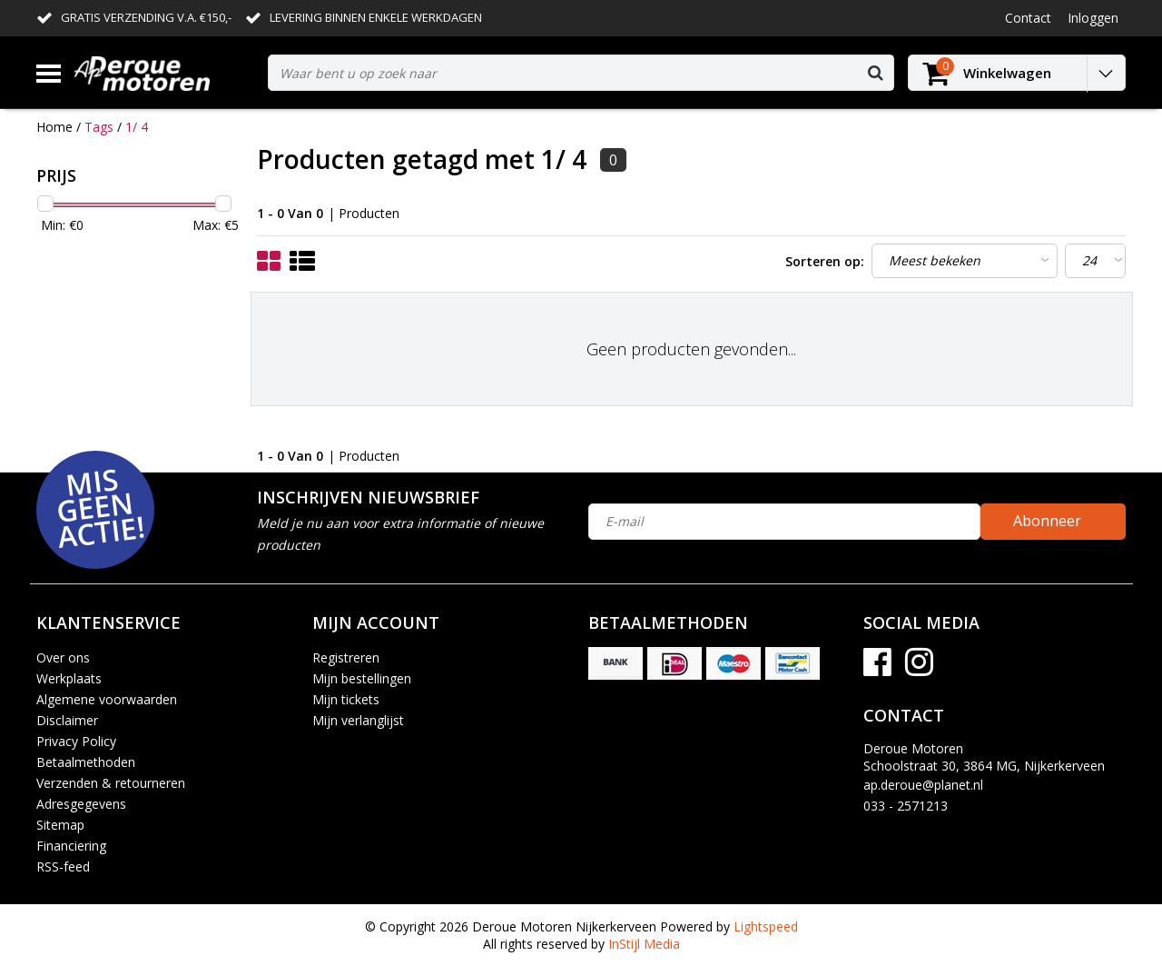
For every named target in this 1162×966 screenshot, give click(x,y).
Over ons (63, 657)
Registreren (345, 657)
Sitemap (60, 824)
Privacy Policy (76, 741)
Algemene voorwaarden (106, 699)
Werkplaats (69, 678)
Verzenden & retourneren (110, 783)
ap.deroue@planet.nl (923, 784)
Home (54, 126)
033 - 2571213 (905, 805)
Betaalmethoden (85, 762)
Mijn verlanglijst (358, 720)
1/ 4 (136, 126)
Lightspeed (766, 926)
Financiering (71, 845)
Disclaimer (67, 720)
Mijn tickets (345, 699)
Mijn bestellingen (361, 678)
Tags (98, 126)
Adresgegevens (81, 803)
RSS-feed (63, 866)
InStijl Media (644, 943)
